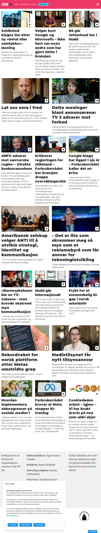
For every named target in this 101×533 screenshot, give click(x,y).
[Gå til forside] (7, 4)
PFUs (93, 466)
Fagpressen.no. (14, 515)
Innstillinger (92, 531)
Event (33, 4)
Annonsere (25, 4)
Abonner (43, 4)
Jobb (17, 4)
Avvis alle (13, 525)
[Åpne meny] (97, 4)
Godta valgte (25, 525)
